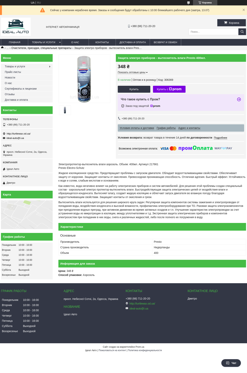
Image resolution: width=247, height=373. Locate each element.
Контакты (102, 42)
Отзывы (10, 94)
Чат (231, 363)
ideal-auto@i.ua (15, 138)
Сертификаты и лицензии (21, 88)
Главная (14, 42)
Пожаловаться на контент (112, 350)
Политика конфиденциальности (145, 350)
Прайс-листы (13, 71)
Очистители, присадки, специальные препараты (41, 48)
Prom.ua (140, 347)
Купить (133, 89)
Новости (10, 77)
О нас (75, 42)
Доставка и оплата (133, 42)
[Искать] (242, 31)
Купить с (169, 89)
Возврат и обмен (165, 42)
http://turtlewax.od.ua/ (18, 133)
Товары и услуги (43, 42)
